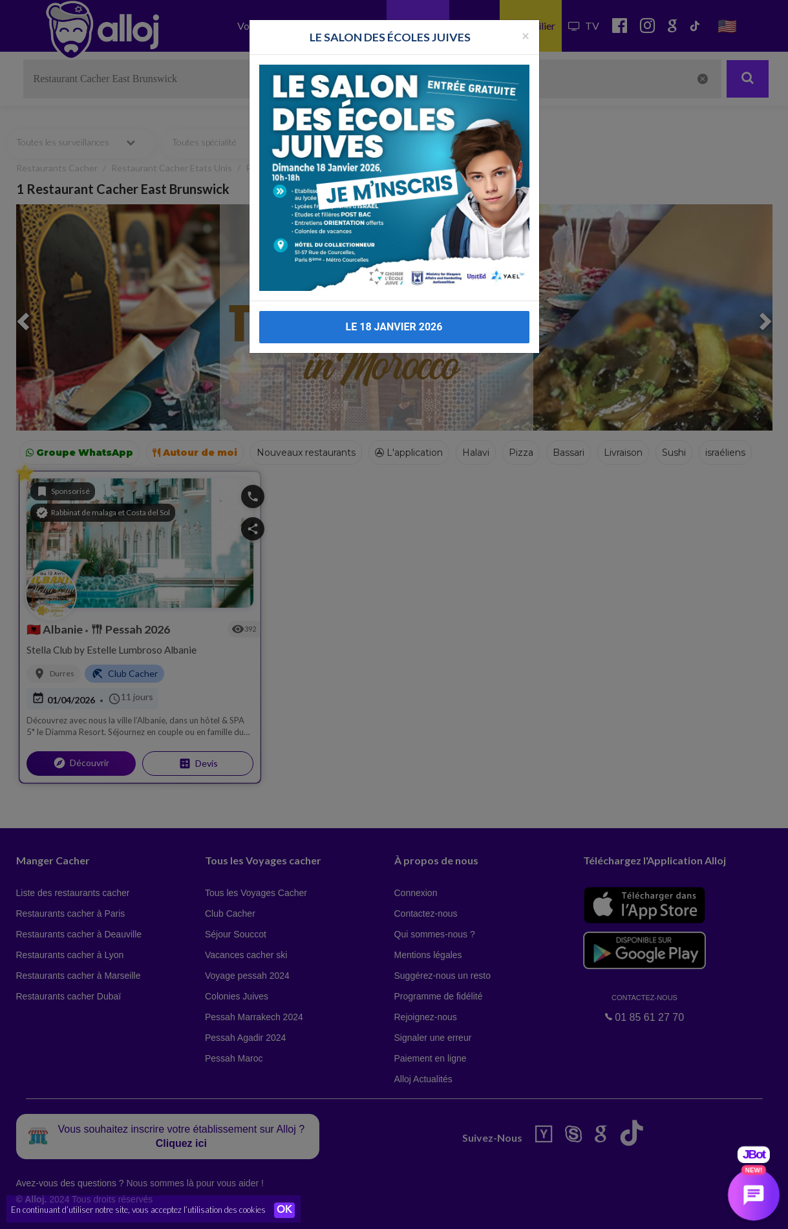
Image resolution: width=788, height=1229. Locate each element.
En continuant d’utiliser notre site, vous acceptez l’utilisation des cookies (138, 1209)
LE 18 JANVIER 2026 (394, 318)
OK (284, 1210)
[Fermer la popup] (525, 25)
